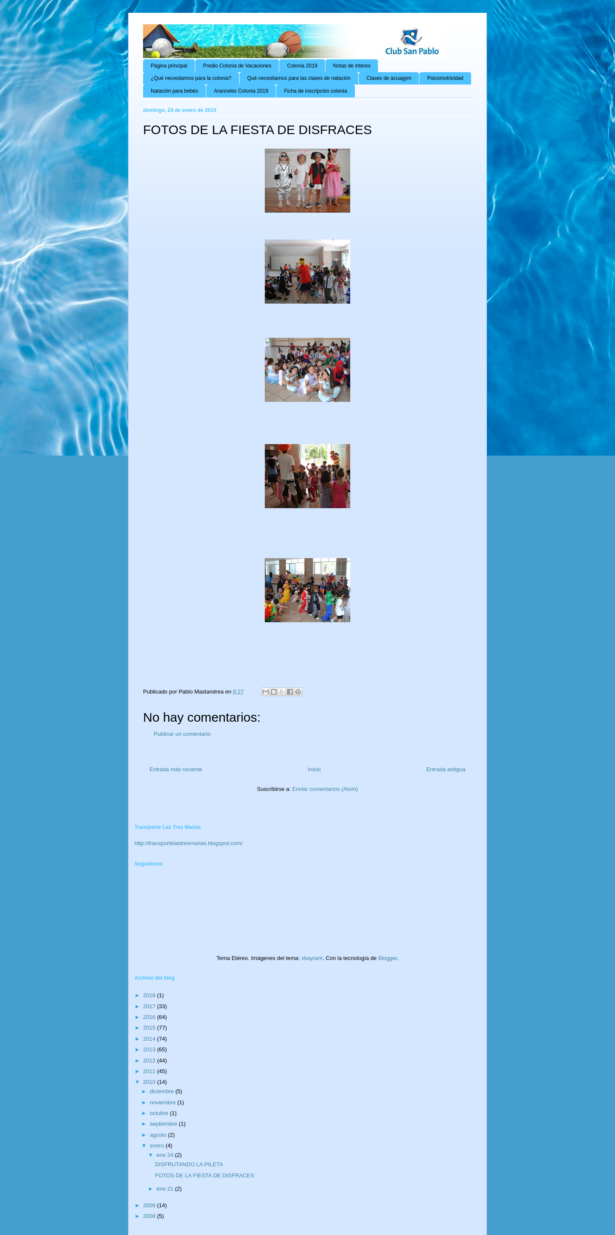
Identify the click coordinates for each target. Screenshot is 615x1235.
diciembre (163, 1091)
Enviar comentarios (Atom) (325, 789)
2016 (150, 1017)
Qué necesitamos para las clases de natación (299, 78)
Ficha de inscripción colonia (315, 91)
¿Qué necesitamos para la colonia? (191, 78)
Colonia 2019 (302, 66)
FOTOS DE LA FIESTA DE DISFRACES (204, 1175)
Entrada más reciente (175, 769)
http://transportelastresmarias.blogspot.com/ (189, 843)
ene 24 (165, 1155)
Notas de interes (351, 66)
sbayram (312, 958)
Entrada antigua (446, 769)
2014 (150, 1039)
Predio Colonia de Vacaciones (237, 66)
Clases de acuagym (388, 78)
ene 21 (165, 1188)
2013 (150, 1049)
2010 (150, 1082)
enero (158, 1145)
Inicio (314, 769)
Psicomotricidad (445, 78)
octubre (160, 1113)
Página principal (169, 66)
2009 (150, 1205)
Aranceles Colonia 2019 (241, 91)
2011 (150, 1071)
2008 (150, 1216)
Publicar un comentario (182, 734)
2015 (150, 1027)
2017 (150, 1006)
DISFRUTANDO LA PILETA (189, 1164)
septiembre (164, 1124)
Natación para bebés (174, 91)
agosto (159, 1135)
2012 (150, 1060)
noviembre (163, 1102)
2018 (150, 995)
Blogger (387, 958)
